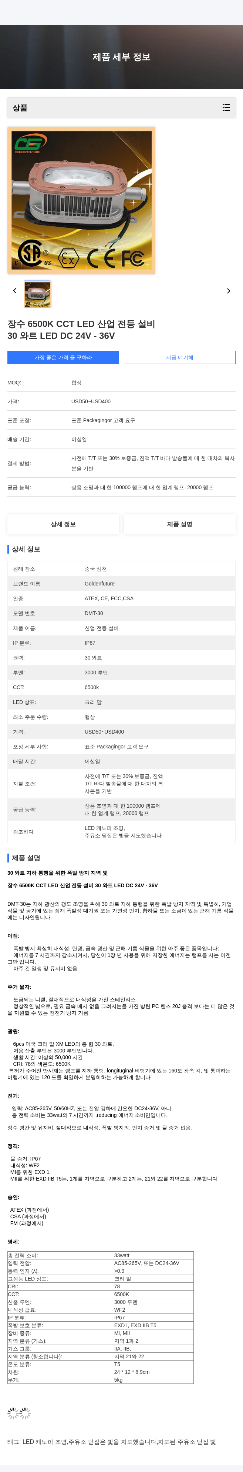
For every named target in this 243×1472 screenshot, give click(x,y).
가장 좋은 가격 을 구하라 (63, 357)
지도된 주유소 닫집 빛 (187, 1449)
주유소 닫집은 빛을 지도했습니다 (112, 1449)
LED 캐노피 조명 (45, 1449)
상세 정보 (63, 524)
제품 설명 (179, 524)
